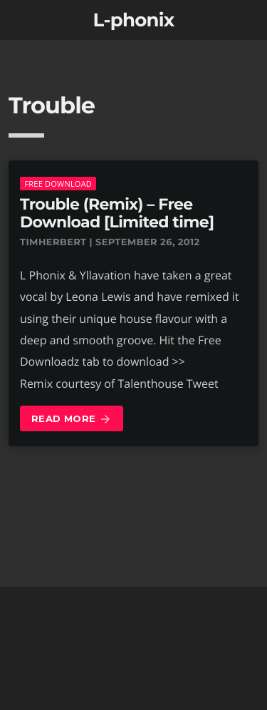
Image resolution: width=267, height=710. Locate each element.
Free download (58, 183)
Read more (71, 419)
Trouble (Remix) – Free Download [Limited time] (117, 213)
